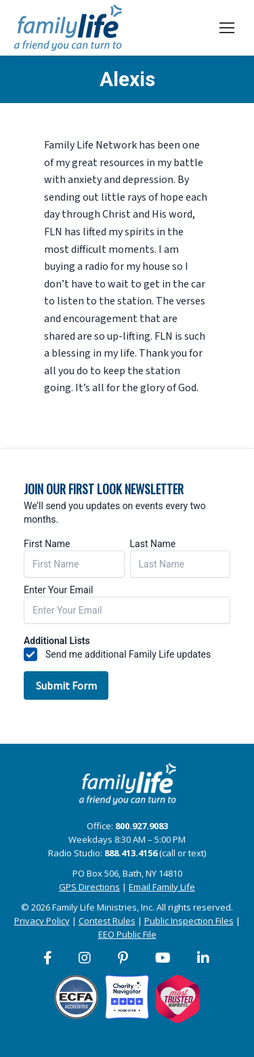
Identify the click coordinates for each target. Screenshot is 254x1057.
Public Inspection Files (189, 921)
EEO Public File (127, 934)
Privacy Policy (42, 921)
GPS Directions (89, 887)
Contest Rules (107, 921)
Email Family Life (162, 887)
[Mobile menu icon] (226, 27)
